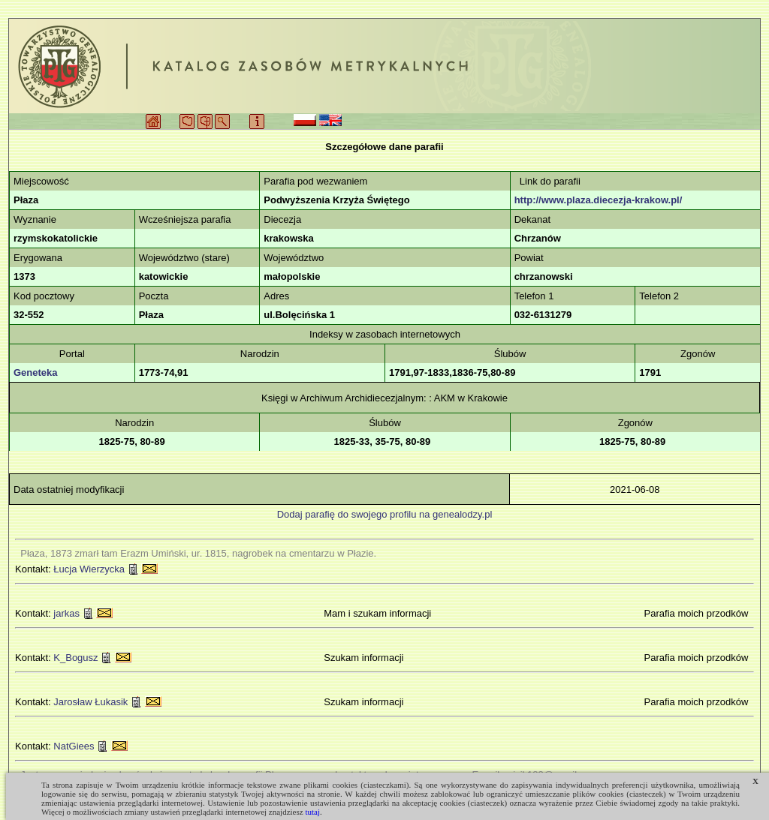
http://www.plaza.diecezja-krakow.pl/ (598, 200)
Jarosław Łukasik (90, 701)
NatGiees (73, 746)
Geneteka (36, 372)
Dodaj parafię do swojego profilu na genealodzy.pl (385, 514)
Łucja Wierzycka (89, 569)
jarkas (66, 613)
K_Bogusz (75, 657)
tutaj (312, 811)
